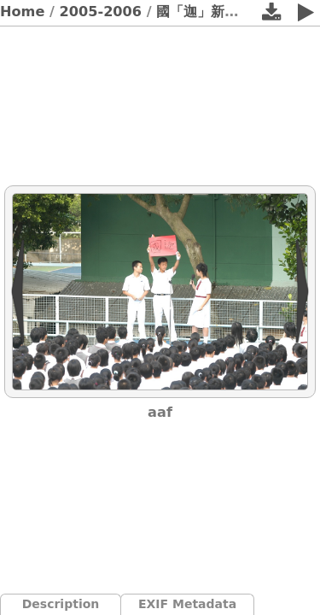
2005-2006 (101, 11)
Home (22, 11)
